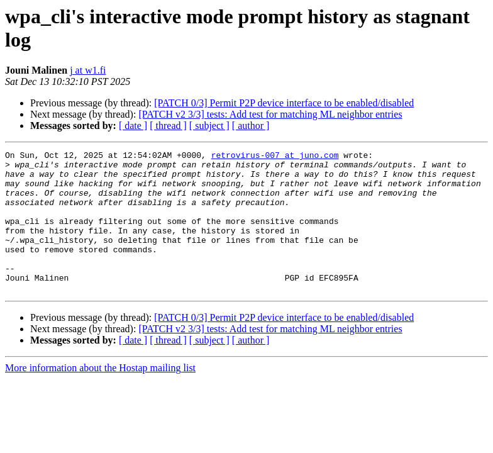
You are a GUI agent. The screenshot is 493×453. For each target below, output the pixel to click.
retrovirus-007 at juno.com (275, 156)
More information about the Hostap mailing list (100, 396)
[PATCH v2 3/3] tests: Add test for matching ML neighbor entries (270, 114)
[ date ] (133, 125)
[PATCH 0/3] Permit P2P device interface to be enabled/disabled (284, 103)
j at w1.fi (88, 70)
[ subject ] (209, 125)
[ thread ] (168, 125)
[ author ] (251, 125)
